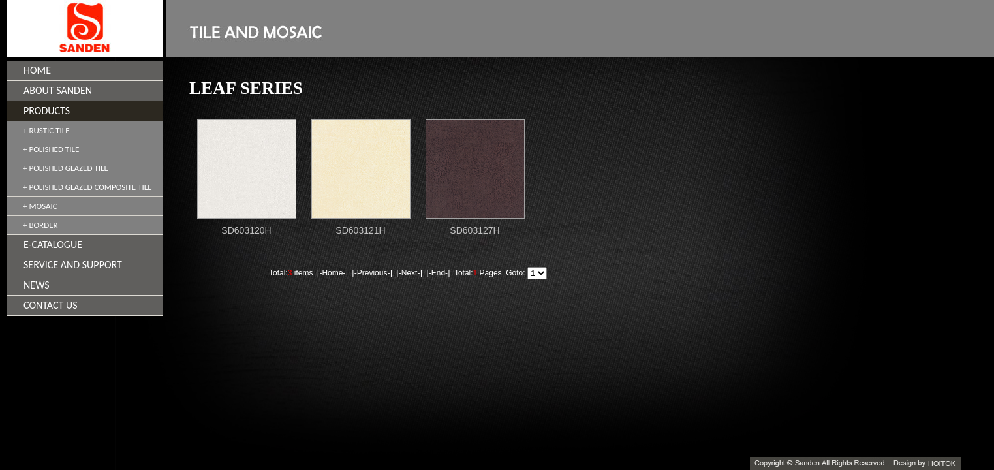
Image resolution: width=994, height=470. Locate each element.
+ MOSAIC (40, 206)
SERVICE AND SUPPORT (72, 264)
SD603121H (360, 230)
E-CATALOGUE (52, 244)
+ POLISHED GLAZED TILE (65, 168)
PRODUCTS (46, 110)
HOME (37, 70)
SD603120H (246, 230)
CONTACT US (50, 305)
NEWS (36, 285)
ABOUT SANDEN (57, 90)
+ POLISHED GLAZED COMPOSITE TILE (87, 187)
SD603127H (474, 230)
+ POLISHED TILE (51, 149)
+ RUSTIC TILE (46, 130)
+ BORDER (40, 225)
